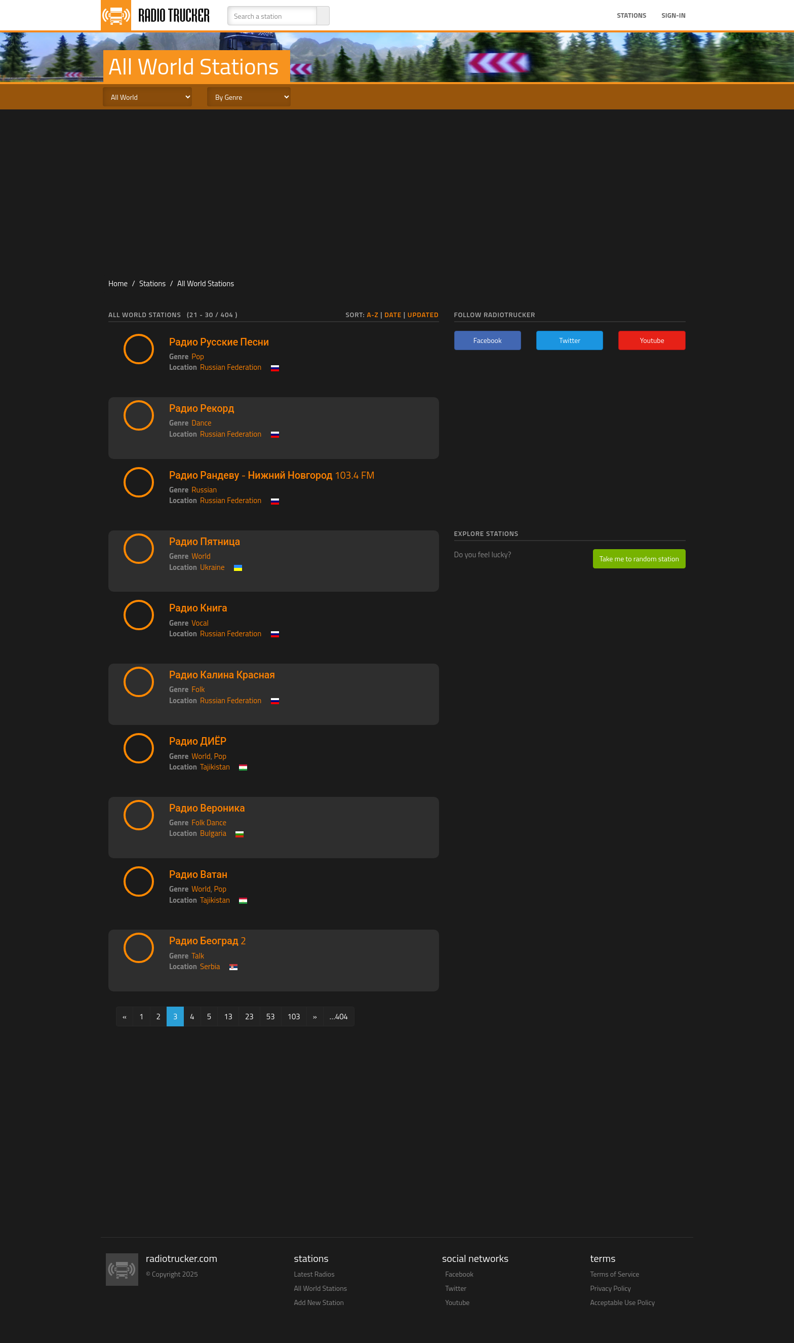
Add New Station (319, 1302)
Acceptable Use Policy (622, 1302)
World (201, 556)
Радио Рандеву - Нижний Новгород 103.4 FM (272, 475)
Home (118, 283)
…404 (339, 1016)
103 (294, 1016)
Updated (423, 315)
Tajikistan (215, 767)
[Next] (315, 1016)
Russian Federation (230, 367)
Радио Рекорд (201, 408)
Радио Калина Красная (222, 674)
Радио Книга (198, 608)
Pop (197, 356)
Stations (631, 15)
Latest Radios (314, 1274)
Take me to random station (639, 558)
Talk (197, 956)
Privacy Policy (610, 1288)
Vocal (200, 623)
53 (270, 1016)
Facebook (459, 1274)
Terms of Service (615, 1274)
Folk (198, 689)
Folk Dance (208, 822)
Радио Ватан (198, 874)
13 (228, 1016)
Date (393, 315)
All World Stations (205, 283)
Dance (201, 423)
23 (249, 1016)
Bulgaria (213, 833)
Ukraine (212, 567)
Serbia (210, 966)
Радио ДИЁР (197, 741)
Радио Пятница (204, 541)
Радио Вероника (207, 808)
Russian (204, 489)
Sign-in (673, 15)
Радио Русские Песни (219, 342)
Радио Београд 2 (207, 940)
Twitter (455, 1288)
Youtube (457, 1302)
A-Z (372, 315)
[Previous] (124, 1016)
